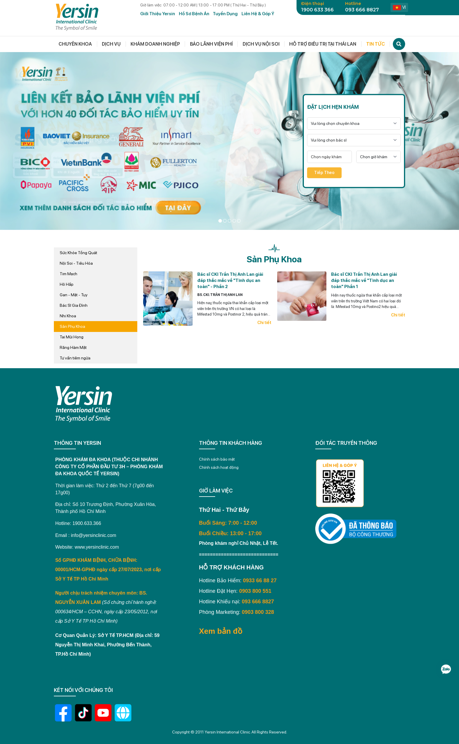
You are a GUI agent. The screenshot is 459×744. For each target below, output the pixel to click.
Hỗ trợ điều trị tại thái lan (322, 44)
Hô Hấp (66, 284)
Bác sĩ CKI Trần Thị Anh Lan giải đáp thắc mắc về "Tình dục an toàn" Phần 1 (364, 280)
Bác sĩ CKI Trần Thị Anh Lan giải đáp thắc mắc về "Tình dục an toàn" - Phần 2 (230, 280)
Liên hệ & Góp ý (258, 13)
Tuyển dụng (225, 13)
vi (399, 7)
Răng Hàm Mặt (73, 347)
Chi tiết (264, 322)
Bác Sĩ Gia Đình (74, 305)
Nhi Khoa (68, 316)
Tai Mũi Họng (71, 337)
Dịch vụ (111, 44)
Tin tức (375, 44)
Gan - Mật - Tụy (74, 294)
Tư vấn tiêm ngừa (75, 358)
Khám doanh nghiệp (155, 44)
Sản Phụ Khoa (72, 326)
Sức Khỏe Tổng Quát (78, 252)
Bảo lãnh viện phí (211, 44)
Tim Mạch (68, 273)
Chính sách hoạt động (219, 467)
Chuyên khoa (75, 44)
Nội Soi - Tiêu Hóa (76, 263)
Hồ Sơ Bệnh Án (194, 13)
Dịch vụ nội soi (261, 44)
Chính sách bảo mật (217, 459)
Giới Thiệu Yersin (157, 13)
